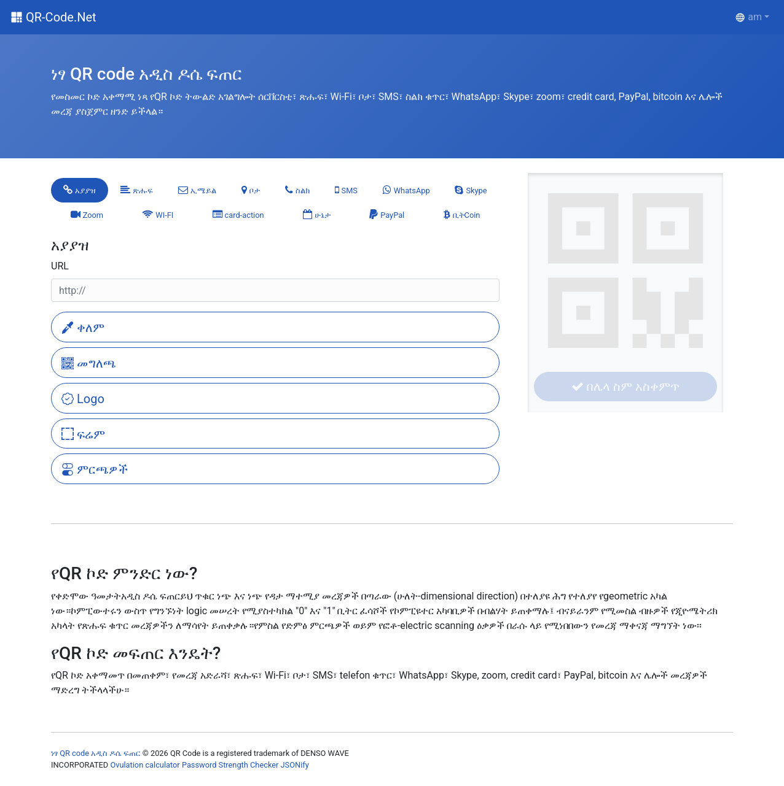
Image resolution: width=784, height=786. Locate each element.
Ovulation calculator (144, 764)
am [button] (748, 17)
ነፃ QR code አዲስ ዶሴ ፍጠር (96, 753)
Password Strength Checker (230, 764)
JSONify (295, 764)
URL (60, 266)
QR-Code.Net (61, 17)
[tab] (79, 190)
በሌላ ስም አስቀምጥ (625, 386)
